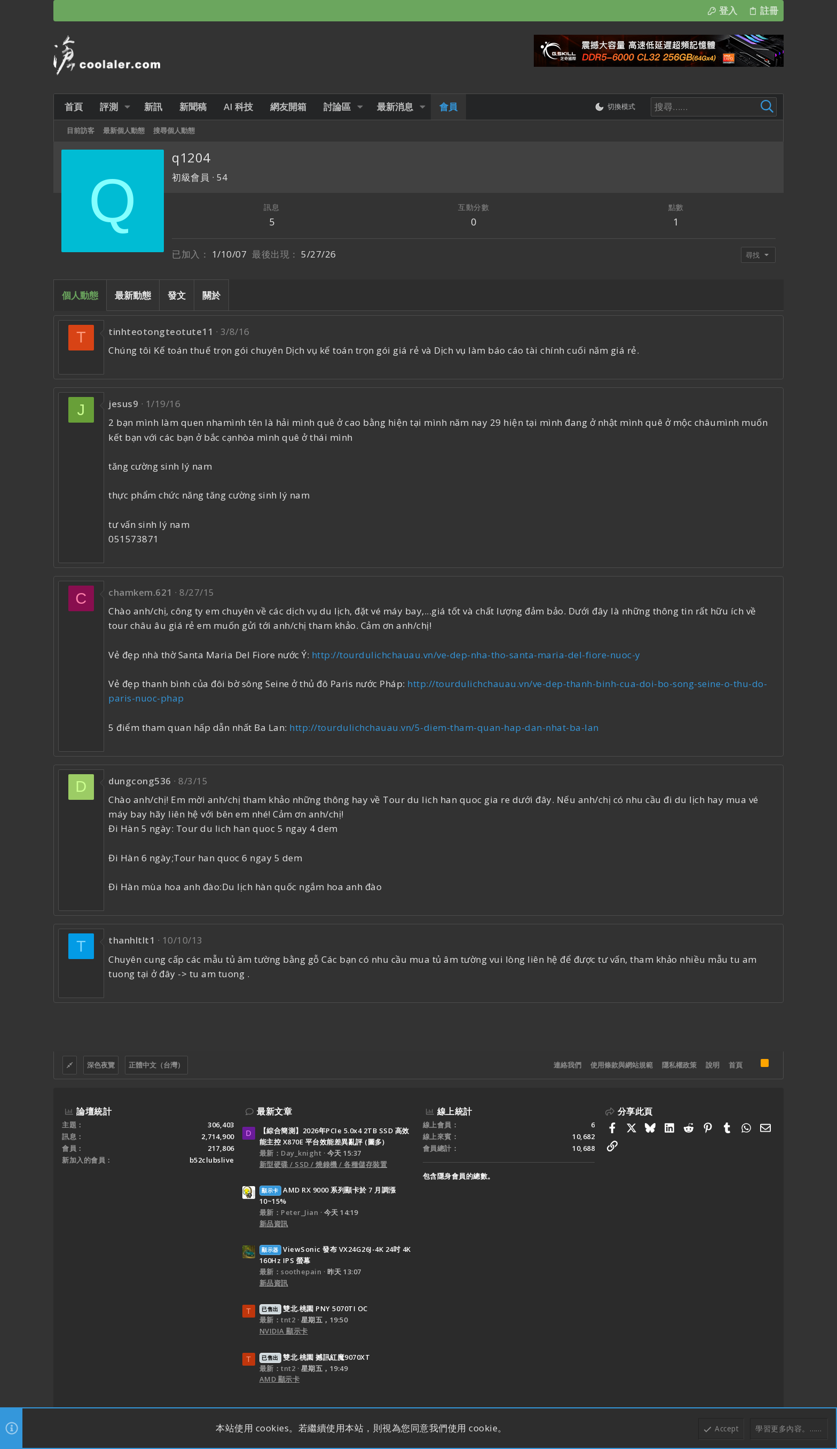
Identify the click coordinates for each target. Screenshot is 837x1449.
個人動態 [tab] (80, 295)
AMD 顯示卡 (279, 1379)
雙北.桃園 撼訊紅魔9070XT (314, 1357)
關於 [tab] (211, 295)
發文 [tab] (177, 295)
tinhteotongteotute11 (160, 331)
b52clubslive (211, 1160)
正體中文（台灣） (156, 1065)
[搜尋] (708, 107)
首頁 (736, 1065)
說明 (713, 1065)
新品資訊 (273, 1223)
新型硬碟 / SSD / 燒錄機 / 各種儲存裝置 (323, 1164)
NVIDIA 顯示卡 (283, 1331)
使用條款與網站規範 (621, 1065)
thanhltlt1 (131, 940)
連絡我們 (567, 1065)
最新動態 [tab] (133, 295)
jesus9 (123, 404)
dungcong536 (139, 781)
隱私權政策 (679, 1065)
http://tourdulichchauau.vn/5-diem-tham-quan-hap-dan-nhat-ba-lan (444, 727)
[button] (125, 106)
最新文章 (274, 1111)
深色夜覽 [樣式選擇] (101, 1065)
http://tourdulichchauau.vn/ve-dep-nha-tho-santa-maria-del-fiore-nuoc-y (476, 655)
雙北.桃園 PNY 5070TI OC (313, 1308)
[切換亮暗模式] (612, 106)
